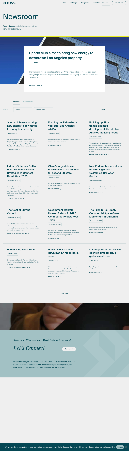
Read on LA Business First (98, 155)
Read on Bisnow (53, 238)
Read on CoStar (12, 149)
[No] (126, 447)
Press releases (28, 101)
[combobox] (22, 109)
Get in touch (69, 349)
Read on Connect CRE (14, 198)
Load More (64, 293)
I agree (120, 447)
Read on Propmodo (96, 233)
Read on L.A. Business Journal (17, 267)
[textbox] (22, 109)
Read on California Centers (17, 233)
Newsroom (16, 101)
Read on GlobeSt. (95, 192)
